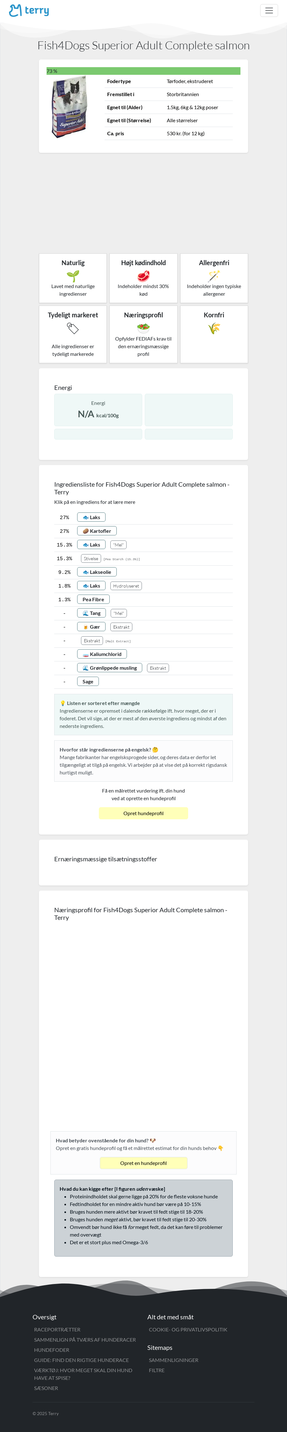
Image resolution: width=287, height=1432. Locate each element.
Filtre (157, 1370)
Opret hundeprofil (143, 813)
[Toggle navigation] (269, 10)
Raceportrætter (57, 1329)
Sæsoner (46, 1388)
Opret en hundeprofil (143, 1163)
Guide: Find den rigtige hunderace (81, 1360)
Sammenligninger (173, 1360)
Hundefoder (51, 1350)
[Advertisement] (143, 200)
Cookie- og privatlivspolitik (188, 1329)
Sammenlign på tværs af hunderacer (85, 1340)
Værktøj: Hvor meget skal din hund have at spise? (83, 1374)
